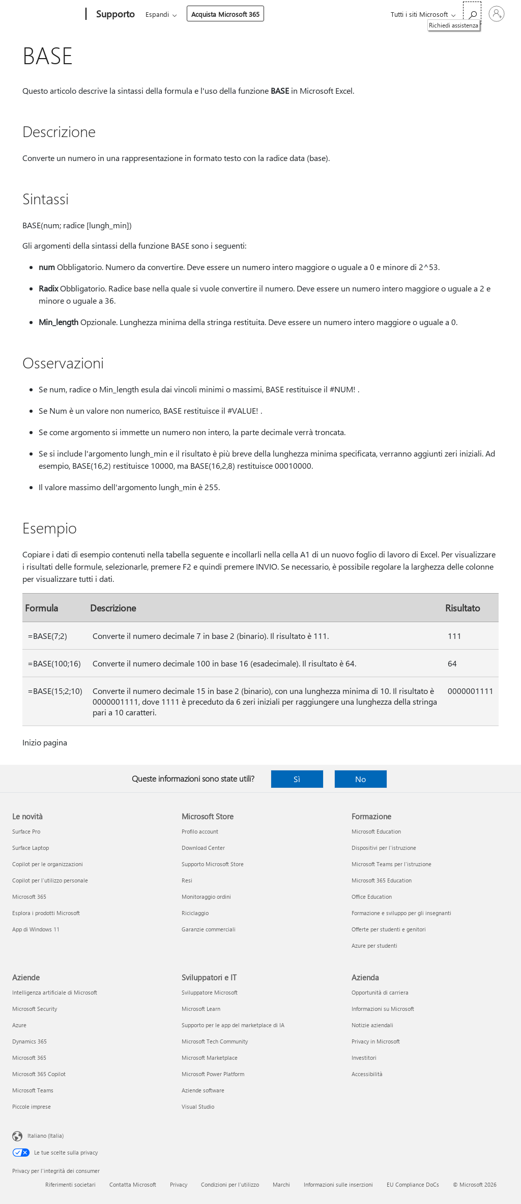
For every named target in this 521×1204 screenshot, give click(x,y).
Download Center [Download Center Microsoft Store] (203, 847)
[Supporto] (114, 14)
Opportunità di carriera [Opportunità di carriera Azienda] (380, 992)
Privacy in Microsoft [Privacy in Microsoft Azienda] (376, 1041)
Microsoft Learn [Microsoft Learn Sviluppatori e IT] (201, 1008)
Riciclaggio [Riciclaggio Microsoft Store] (195, 913)
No (360, 778)
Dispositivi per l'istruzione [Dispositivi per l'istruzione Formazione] (384, 847)
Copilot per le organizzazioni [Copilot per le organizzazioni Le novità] (47, 864)
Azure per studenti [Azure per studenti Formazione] (374, 945)
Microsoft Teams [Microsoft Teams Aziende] (32, 1090)
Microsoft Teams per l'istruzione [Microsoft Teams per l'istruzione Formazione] (391, 864)
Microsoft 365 (164, 14)
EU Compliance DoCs (413, 1184)
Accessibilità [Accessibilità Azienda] (367, 1074)
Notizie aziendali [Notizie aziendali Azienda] (372, 1025)
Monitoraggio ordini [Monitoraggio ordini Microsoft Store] (206, 896)
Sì (297, 778)
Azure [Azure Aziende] (19, 1025)
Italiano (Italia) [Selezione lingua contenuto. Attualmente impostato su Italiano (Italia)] (45, 1135)
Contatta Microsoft (132, 1184)
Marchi (281, 1184)
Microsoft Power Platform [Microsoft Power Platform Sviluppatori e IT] (213, 1074)
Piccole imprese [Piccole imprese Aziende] (31, 1106)
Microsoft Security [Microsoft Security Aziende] (34, 1008)
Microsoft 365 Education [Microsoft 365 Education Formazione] (382, 880)
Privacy (178, 1184)
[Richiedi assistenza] (472, 13)
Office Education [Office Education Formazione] (372, 896)
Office (204, 14)
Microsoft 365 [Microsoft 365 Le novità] (29, 896)
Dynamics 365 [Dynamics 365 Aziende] (29, 1041)
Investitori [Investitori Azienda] (364, 1057)
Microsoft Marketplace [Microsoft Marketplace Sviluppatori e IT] (210, 1057)
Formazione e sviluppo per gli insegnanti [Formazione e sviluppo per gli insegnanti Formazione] (401, 913)
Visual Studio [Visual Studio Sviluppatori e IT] (198, 1106)
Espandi (238, 14)
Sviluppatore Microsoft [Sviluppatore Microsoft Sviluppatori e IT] (210, 992)
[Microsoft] (47, 14)
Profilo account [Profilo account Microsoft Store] (200, 831)
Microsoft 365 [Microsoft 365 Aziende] (29, 1057)
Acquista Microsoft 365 (306, 14)
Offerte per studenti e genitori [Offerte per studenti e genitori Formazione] (389, 929)
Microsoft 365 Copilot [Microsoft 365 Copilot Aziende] (39, 1074)
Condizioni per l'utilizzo (230, 1184)
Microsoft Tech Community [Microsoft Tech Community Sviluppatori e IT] (215, 1041)
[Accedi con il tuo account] (496, 14)
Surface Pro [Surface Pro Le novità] (26, 831)
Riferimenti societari (70, 1184)
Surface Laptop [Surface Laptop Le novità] (30, 847)
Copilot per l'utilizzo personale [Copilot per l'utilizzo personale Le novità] (50, 880)
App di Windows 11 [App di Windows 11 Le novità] (36, 929)
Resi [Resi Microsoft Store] (187, 880)
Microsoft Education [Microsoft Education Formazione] (376, 831)
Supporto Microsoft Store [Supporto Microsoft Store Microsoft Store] (213, 864)
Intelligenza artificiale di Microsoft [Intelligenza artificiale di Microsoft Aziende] (54, 992)
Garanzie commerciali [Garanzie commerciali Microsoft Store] (209, 929)
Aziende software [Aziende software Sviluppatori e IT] (203, 1090)
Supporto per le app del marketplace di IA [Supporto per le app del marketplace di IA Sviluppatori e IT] (233, 1025)
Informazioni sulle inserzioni (338, 1184)
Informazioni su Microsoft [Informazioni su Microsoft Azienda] (383, 1008)
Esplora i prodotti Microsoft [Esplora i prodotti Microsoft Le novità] (46, 913)
